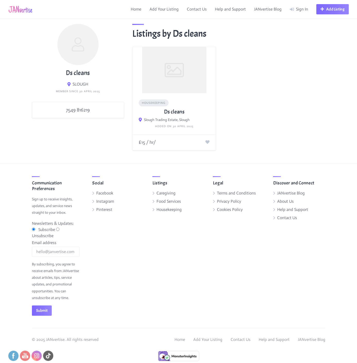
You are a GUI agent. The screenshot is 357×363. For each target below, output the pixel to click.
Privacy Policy (229, 201)
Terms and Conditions (236, 193)
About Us (285, 201)
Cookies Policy (230, 209)
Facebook (104, 193)
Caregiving (166, 193)
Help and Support (230, 9)
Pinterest (104, 209)
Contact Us (197, 9)
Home (136, 9)
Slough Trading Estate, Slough (167, 120)
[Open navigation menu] (332, 9)
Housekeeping (154, 103)
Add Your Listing (164, 9)
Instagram (105, 201)
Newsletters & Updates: (53, 223)
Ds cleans (174, 111)
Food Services (168, 201)
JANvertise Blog (268, 9)
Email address (44, 242)
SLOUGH (80, 84)
